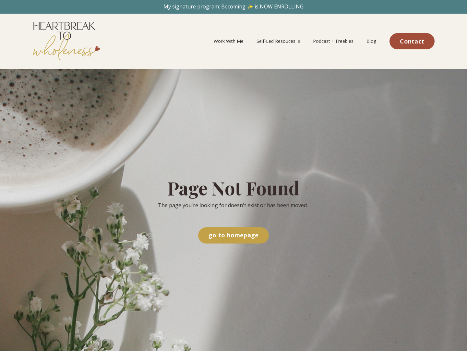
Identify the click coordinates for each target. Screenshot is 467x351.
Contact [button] (412, 41)
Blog (372, 41)
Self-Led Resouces (278, 41)
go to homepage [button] (234, 235)
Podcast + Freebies (333, 41)
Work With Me (229, 41)
